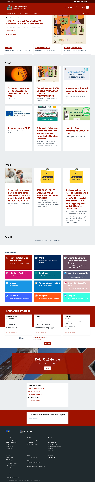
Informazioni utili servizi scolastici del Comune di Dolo (77, 91)
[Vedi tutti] (12, 35)
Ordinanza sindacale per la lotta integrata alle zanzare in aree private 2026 (18, 92)
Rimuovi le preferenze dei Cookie (12, 477)
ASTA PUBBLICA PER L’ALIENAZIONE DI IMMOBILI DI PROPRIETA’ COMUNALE (48, 194)
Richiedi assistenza (52, 440)
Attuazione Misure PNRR (32, 444)
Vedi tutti (47, 343)
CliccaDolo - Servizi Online (11, 442)
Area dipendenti (9, 448)
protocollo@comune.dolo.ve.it (33, 462)
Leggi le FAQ (51, 448)
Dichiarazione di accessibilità (54, 446)
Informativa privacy (52, 444)
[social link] (70, 7)
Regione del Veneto (9, 1)
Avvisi (9, 187)
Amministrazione (10, 13)
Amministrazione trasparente (33, 440)
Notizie (9, 85)
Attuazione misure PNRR (19, 128)
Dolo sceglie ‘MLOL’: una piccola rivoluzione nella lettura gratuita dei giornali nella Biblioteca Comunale (48, 133)
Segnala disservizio (52, 442)
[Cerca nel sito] (87, 7)
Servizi (26, 13)
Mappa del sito (9, 474)
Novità (19, 13)
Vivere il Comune (35, 13)
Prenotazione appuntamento (12, 440)
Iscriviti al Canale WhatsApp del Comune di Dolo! (77, 130)
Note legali (50, 450)
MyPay (7, 444)
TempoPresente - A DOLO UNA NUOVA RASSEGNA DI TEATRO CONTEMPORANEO (48, 92)
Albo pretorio (30, 442)
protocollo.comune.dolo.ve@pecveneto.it (36, 466)
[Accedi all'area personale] (81, 1)
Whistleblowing (9, 446)
